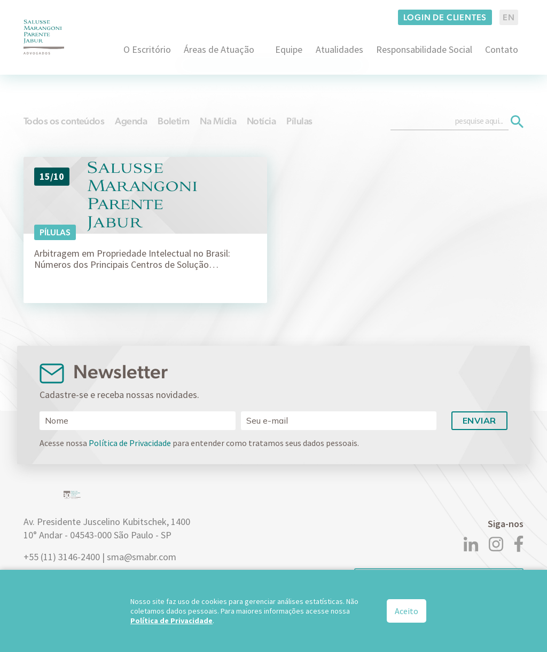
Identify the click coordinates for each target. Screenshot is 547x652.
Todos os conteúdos (64, 120)
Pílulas (299, 120)
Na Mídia (218, 120)
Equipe (288, 49)
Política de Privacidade (130, 443)
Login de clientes (445, 17)
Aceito (406, 611)
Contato (501, 49)
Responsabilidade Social (424, 49)
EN (509, 17)
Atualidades (339, 49)
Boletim (173, 120)
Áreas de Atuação (219, 49)
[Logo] (44, 37)
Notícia (261, 120)
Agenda (131, 120)
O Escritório (147, 49)
